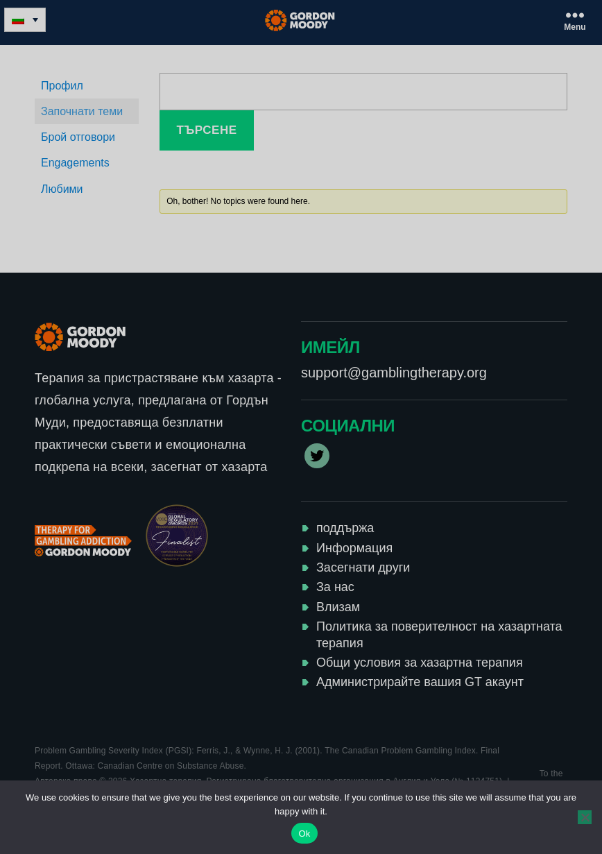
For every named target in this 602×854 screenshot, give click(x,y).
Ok (304, 833)
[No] (585, 817)
